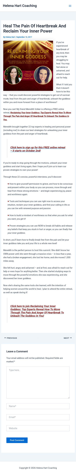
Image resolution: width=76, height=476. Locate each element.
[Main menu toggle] (70, 6)
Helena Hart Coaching (20, 6)
